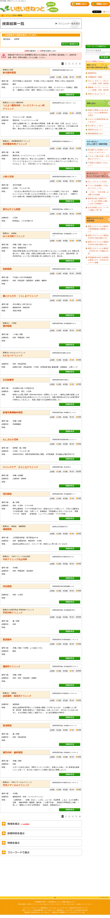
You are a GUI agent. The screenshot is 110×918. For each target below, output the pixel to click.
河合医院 (7, 586)
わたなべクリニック (13, 355)
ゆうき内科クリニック (14, 236)
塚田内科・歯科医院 (13, 752)
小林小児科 (8, 176)
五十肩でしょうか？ (95, 126)
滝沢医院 (7, 494)
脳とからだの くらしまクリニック (20, 296)
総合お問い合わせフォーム (79, 908)
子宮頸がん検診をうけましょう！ (98, 164)
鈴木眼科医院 (9, 72)
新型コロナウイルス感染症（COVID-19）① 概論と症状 (98, 250)
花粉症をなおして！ (95, 130)
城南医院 (7, 529)
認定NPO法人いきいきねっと (40, 912)
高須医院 (7, 725)
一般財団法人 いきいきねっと (49, 908)
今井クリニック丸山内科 (15, 559)
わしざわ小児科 (10, 439)
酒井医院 (7, 326)
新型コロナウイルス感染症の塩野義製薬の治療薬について (98, 228)
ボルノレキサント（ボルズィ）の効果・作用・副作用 (98, 82)
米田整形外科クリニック (15, 144)
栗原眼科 (7, 639)
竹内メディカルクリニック (16, 785)
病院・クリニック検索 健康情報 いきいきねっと (38, 910)
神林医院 (7, 269)
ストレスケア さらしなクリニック (20, 467)
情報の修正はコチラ (68, 902)
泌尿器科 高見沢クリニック (17, 696)
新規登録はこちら (54, 902)
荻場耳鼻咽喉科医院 (13, 412)
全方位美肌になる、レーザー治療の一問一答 (98, 209)
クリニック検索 (11, 15)
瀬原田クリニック (11, 666)
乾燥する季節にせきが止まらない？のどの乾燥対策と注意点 (98, 112)
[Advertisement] (41, 875)
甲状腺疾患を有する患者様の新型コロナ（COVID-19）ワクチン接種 (99, 260)
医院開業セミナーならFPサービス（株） (72, 912)
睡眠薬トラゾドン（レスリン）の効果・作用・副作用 (98, 88)
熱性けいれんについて (96, 94)
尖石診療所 (8, 380)
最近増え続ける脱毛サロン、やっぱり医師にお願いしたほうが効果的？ (98, 201)
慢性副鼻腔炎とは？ (95, 133)
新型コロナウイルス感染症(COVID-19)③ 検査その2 (98, 236)
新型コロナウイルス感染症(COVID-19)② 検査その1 (98, 243)
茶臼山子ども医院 (11, 209)
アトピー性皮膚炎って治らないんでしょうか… (98, 186)
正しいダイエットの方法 (97, 182)
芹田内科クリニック (13, 612)
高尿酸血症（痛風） (95, 77)
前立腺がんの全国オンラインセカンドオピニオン (98, 151)
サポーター (64, 908)
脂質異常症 (92, 73)
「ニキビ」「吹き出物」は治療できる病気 (98, 193)
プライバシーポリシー (30, 908)
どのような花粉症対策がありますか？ (98, 120)
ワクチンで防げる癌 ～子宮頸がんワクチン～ (98, 157)
